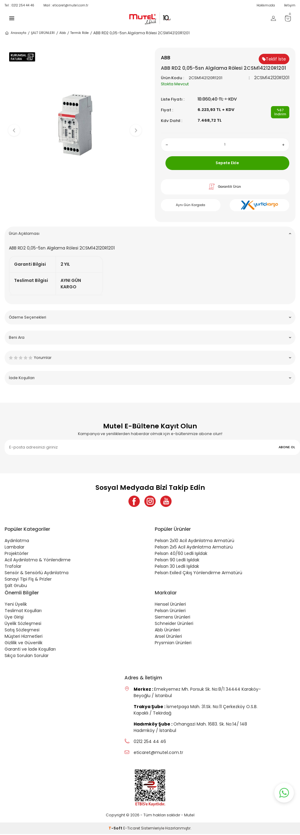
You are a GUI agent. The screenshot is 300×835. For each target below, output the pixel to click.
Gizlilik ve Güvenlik (24, 644)
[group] (75, 125)
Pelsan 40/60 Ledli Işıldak (181, 554)
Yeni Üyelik (16, 605)
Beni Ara (150, 337)
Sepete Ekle (227, 162)
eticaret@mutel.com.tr (65, 5)
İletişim (289, 5)
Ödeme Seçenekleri (150, 317)
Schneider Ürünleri (174, 624)
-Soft (116, 829)
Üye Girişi (14, 618)
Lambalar (14, 548)
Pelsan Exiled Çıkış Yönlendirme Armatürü (198, 574)
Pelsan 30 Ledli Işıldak (177, 567)
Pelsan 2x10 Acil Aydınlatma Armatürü (194, 541)
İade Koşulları (150, 377)
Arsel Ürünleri (168, 637)
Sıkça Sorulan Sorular (27, 656)
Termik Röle (79, 33)
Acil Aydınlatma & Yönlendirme (38, 561)
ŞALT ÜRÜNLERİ (43, 33)
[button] (75, 207)
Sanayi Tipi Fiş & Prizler (28, 580)
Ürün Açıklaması (150, 233)
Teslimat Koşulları (23, 611)
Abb (62, 33)
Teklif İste (274, 59)
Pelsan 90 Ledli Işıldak (177, 561)
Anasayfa (15, 33)
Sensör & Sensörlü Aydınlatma (37, 574)
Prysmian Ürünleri (173, 644)
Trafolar (13, 567)
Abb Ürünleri (167, 631)
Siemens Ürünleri (172, 618)
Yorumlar (150, 357)
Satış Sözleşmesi (22, 631)
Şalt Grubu (16, 586)
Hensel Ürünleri (170, 605)
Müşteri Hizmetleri (24, 637)
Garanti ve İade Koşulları (30, 650)
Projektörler (16, 554)
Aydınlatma (17, 541)
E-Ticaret (131, 829)
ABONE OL (287, 447)
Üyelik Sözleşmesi (23, 624)
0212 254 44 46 (19, 5)
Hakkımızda (266, 5)
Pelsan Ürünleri (170, 611)
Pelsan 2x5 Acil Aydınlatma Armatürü (194, 548)
